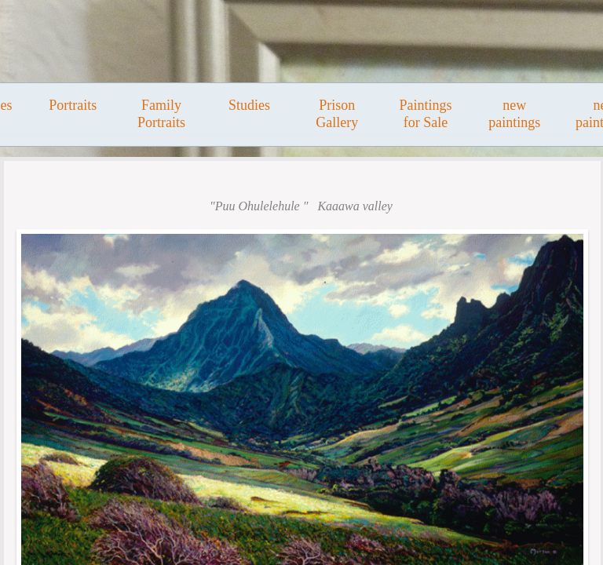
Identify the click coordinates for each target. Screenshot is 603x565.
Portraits (73, 105)
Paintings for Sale (425, 113)
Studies (249, 105)
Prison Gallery (337, 113)
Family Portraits (161, 113)
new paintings (514, 113)
